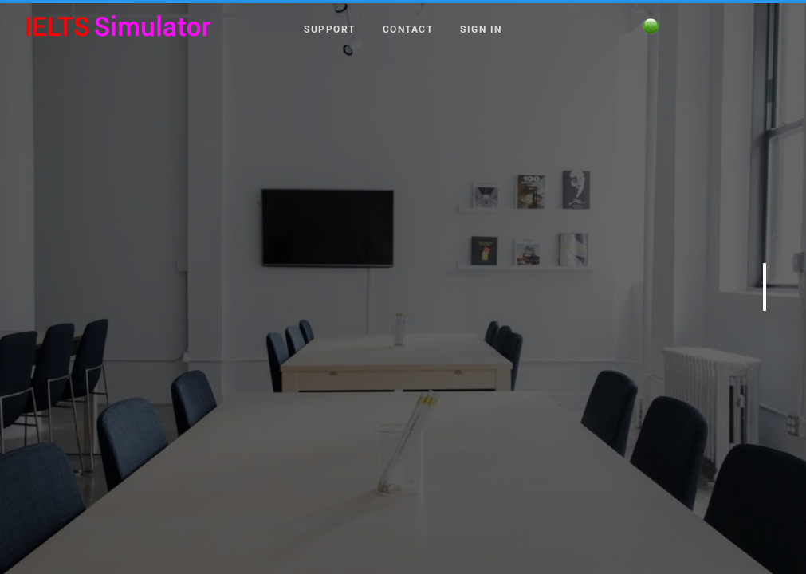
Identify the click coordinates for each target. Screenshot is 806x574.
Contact (408, 28)
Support (330, 28)
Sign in (481, 28)
